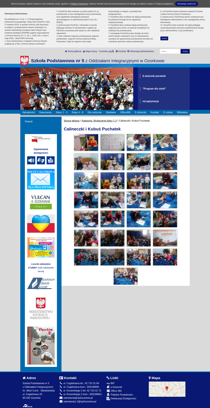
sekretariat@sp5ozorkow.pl (76, 398)
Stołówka (111, 112)
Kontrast (121, 51)
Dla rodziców (95, 112)
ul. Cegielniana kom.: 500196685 (79, 387)
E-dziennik (140, 112)
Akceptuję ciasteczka (186, 4)
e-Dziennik (114, 386)
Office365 (125, 112)
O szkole (168, 112)
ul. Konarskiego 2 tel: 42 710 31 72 (80, 390)
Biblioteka (182, 112)
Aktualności (28, 112)
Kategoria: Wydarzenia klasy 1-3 (99, 120)
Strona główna (73, 51)
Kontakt (154, 112)
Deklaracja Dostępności (121, 398)
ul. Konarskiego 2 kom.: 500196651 (80, 394)
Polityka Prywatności (119, 394)
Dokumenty (45, 112)
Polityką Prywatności (79, 4)
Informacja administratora (141, 51)
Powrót (29, 121)
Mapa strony (90, 51)
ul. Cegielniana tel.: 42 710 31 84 (79, 383)
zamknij (164, 38)
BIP (110, 383)
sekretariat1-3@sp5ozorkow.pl (77, 401)
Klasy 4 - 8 (77, 112)
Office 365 (114, 390)
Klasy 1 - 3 (61, 112)
